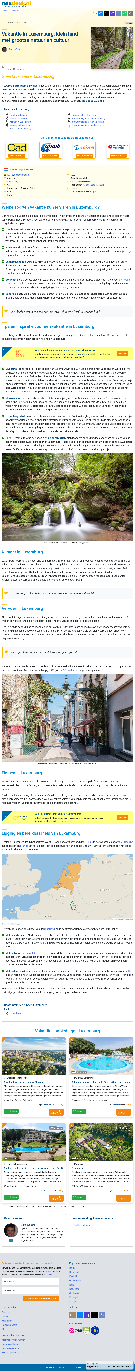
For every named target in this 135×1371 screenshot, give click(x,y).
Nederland (49, 928)
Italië (71, 1284)
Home (4, 11)
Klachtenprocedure (11, 1352)
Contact (5, 1316)
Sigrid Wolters (15, 49)
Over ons (6, 1312)
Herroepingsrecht (10, 1348)
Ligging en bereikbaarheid (84, 115)
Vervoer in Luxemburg (20, 125)
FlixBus (128, 971)
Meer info (48, 1275)
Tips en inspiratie (18, 118)
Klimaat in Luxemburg (20, 121)
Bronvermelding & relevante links (88, 121)
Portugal (73, 1297)
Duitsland (128, 841)
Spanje (72, 1301)
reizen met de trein (31, 953)
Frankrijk (25, 845)
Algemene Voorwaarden (13, 1340)
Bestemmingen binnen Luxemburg (88, 118)
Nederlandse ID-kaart (93, 185)
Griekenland (75, 1280)
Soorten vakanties (18, 115)
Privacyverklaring (10, 1344)
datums (11, 1111)
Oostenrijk (74, 1293)
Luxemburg (14, 11)
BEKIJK (122, 353)
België (89, 841)
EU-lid (10, 174)
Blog (4, 1329)
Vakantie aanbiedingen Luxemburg (88, 125)
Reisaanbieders (9, 1325)
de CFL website (68, 670)
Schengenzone (21, 174)
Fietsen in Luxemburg (20, 128)
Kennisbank (7, 1320)
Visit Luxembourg (82, 1225)
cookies (102, 1366)
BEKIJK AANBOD (17, 155)
